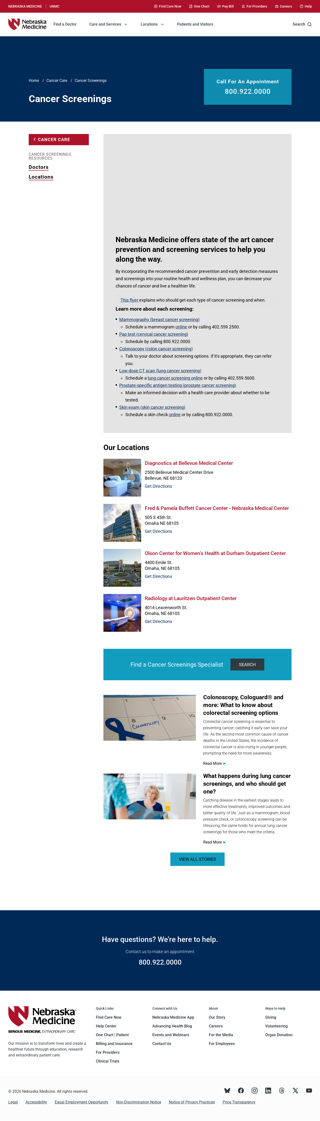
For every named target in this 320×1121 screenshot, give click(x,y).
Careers (216, 1026)
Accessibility (36, 1102)
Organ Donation (279, 1035)
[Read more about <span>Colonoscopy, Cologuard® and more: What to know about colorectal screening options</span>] (149, 718)
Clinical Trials (107, 1061)
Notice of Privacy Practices (192, 1102)
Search (302, 24)
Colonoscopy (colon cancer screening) (156, 348)
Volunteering (276, 1026)
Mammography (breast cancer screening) (159, 319)
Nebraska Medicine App (173, 1017)
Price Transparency (239, 1102)
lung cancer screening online (175, 378)
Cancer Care (56, 80)
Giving (270, 1017)
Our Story (217, 1017)
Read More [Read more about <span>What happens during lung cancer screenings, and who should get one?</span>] (212, 842)
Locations (41, 177)
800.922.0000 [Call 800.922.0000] (248, 91)
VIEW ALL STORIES (197, 859)
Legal (13, 1102)
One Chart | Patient (112, 1035)
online (181, 326)
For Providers (107, 1052)
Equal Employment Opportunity (81, 1102)
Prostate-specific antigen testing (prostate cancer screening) (177, 385)
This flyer (129, 300)
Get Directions (158, 486)
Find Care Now (108, 1017)
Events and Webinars (170, 1035)
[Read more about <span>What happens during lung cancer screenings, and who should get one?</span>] (149, 796)
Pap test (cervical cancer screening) (153, 334)
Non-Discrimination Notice (138, 1102)
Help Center (106, 1026)
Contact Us (161, 1043)
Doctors (39, 167)
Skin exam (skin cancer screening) (152, 407)
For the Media (221, 1035)
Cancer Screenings (91, 80)
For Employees (222, 1043)
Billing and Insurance (114, 1043)
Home (34, 80)
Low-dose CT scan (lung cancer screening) (160, 370)
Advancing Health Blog (172, 1026)
